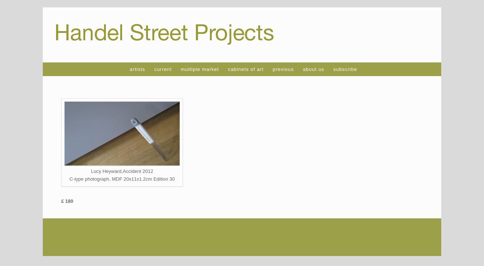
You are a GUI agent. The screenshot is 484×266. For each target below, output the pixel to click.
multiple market (200, 69)
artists (137, 69)
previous (283, 69)
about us (313, 69)
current (163, 69)
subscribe (345, 69)
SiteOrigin (236, 241)
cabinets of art (246, 69)
